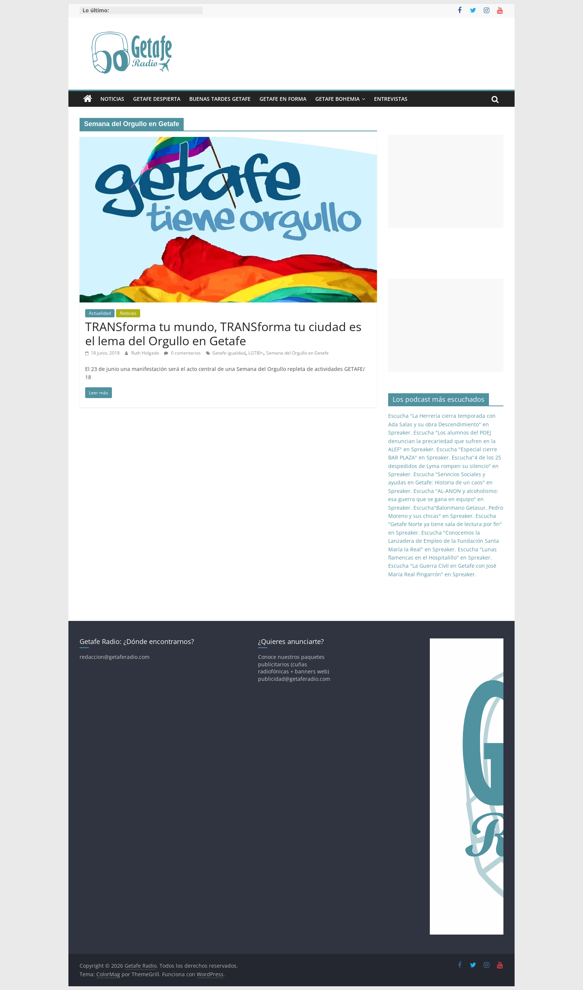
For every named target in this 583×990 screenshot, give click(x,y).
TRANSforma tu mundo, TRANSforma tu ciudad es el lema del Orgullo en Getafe (223, 333)
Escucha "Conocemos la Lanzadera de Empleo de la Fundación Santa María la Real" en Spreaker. (443, 541)
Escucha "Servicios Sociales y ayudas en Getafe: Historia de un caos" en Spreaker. (440, 482)
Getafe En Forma (283, 98)
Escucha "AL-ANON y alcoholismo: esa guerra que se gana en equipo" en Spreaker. (443, 499)
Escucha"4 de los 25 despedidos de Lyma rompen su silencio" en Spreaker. (444, 466)
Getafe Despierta (156, 98)
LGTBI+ (255, 353)
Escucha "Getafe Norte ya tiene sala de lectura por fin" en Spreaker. (445, 524)
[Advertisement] (445, 181)
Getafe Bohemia (337, 98)
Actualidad (100, 313)
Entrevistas (391, 98)
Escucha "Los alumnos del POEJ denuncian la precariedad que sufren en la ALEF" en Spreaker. (442, 441)
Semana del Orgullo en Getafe (297, 353)
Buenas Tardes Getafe (220, 98)
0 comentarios (182, 353)
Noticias (112, 98)
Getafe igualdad (228, 353)
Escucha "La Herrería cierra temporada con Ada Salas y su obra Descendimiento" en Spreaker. (442, 424)
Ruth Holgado (145, 353)
